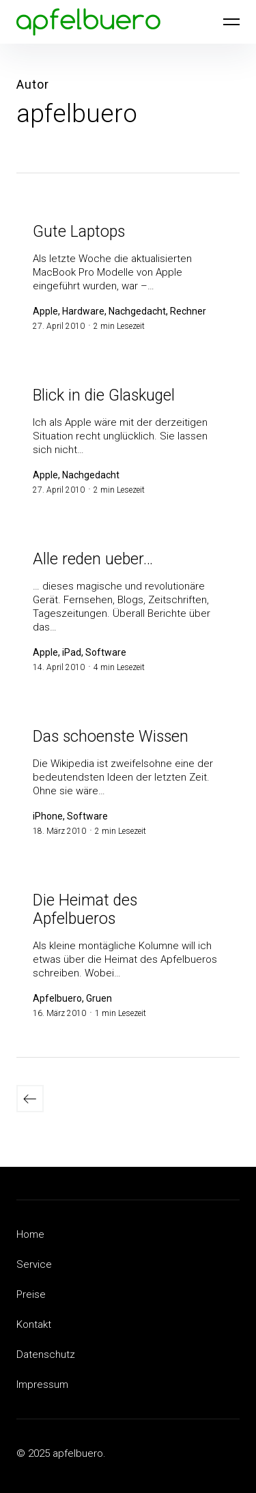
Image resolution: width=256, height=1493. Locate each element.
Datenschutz (45, 1354)
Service (34, 1264)
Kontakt (33, 1324)
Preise (31, 1294)
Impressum (42, 1384)
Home (30, 1234)
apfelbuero (76, 113)
